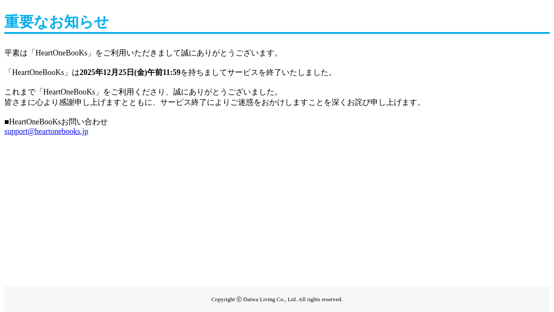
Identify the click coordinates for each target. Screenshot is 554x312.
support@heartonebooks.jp (46, 131)
